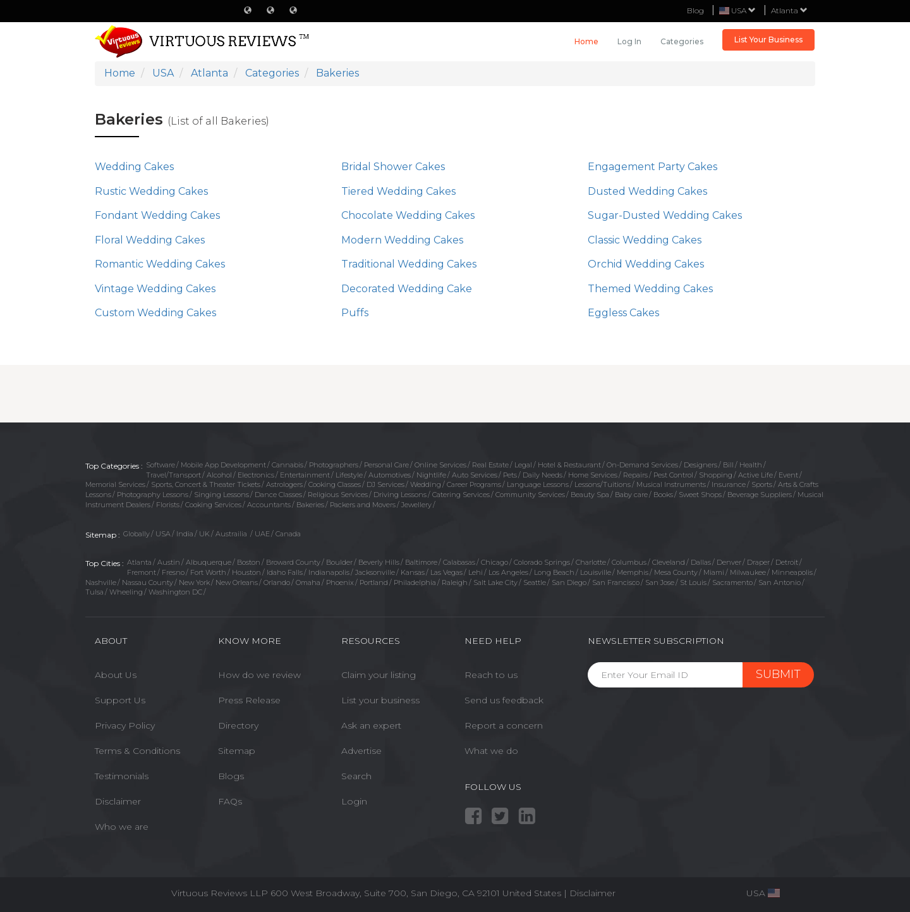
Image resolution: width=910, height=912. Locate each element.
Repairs (635, 475)
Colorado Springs (542, 562)
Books (663, 494)
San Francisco (616, 582)
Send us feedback (503, 700)
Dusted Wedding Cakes (647, 191)
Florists (167, 504)
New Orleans (236, 582)
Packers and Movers (363, 504)
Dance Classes (278, 494)
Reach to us (491, 675)
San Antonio (779, 582)
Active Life (755, 475)
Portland (374, 582)
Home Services (592, 475)
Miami (713, 572)
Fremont (141, 572)
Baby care (631, 494)
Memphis (632, 572)
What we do (491, 750)
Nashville (100, 582)
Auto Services (474, 475)
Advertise (361, 750)
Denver (729, 562)
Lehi (475, 572)
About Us (115, 675)
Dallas (701, 562)
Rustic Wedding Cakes (151, 191)
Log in (629, 41)
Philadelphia (415, 582)
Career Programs (474, 484)
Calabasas (459, 562)
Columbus (629, 562)
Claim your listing (378, 675)
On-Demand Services (642, 464)
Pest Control (673, 475)
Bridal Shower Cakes (393, 167)
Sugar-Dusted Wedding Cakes (665, 215)
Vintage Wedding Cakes (155, 289)
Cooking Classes (334, 484)
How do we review (259, 675)
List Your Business (768, 39)
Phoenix (340, 582)
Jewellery (416, 504)
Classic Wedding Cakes (644, 240)
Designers (700, 464)
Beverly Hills (378, 562)
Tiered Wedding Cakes (398, 191)
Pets (510, 475)
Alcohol (219, 475)
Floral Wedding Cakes (150, 240)
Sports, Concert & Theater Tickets (205, 484)
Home (586, 41)
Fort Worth (208, 572)
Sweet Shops (700, 494)
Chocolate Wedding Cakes (408, 215)
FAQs (230, 801)
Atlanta (789, 10)
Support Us (120, 700)
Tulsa (94, 592)
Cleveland (668, 562)
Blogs (231, 776)
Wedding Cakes (134, 167)
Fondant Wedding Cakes (157, 215)
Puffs (354, 313)
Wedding (425, 484)
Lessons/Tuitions (602, 484)
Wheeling (126, 592)
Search (356, 776)
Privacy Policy (125, 725)
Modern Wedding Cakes (402, 240)
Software (160, 464)
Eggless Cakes (623, 313)
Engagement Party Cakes (652, 167)
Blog (695, 10)
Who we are (122, 826)
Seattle (534, 582)
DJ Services (385, 484)
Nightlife (431, 475)
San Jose (659, 582)
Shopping (715, 475)
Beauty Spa (590, 494)
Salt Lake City (495, 582)
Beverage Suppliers (759, 494)
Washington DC (175, 592)
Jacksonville (375, 572)
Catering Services (461, 494)
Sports (761, 484)
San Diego (569, 582)
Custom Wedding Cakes (155, 313)
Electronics (256, 475)
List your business (380, 700)
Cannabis (287, 464)
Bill (728, 464)
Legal (523, 464)
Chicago (494, 562)
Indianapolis (328, 572)
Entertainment (305, 475)
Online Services (440, 464)
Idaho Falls (285, 572)
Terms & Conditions (137, 750)
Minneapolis (792, 572)
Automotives (389, 475)
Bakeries (310, 504)
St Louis (693, 582)
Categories (681, 41)
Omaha (308, 582)
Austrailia (232, 533)
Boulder (339, 562)
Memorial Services (115, 484)
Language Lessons (538, 484)
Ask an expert (371, 725)
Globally (136, 533)
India (184, 533)
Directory (238, 725)
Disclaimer (118, 801)
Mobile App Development (223, 464)
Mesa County (676, 572)
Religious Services (338, 494)
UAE (262, 533)
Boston (248, 562)
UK (204, 533)
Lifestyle (349, 475)
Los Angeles (508, 572)
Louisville (595, 572)
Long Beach (554, 572)
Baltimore (421, 562)
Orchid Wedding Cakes (646, 264)
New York (194, 582)
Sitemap (236, 750)
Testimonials (122, 776)
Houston (246, 572)
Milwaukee (748, 572)
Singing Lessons (221, 494)
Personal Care (386, 464)
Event (788, 475)
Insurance (729, 484)
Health (750, 464)
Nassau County (147, 582)
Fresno (173, 572)
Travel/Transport (173, 475)
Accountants (269, 504)
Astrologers (284, 484)
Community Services (530, 494)
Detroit (786, 562)
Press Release (249, 700)
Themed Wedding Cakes (650, 289)
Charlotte (591, 562)
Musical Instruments (671, 484)
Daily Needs (542, 475)
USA (163, 533)
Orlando (277, 582)
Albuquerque (208, 562)
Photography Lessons (152, 494)
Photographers (333, 464)
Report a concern (503, 725)
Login (354, 801)
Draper (758, 562)
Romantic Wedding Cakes (160, 264)
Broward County (293, 562)
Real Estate (490, 464)
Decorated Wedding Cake (406, 289)
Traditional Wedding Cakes (408, 264)
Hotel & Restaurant (569, 464)
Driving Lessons (400, 494)
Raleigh (455, 582)
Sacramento (732, 582)
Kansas (413, 572)
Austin (168, 562)
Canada (288, 533)
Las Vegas (446, 572)
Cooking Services (213, 504)
